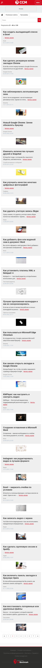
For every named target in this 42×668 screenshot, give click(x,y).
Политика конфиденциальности (13, 653)
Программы (24, 15)
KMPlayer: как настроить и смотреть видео (16, 395)
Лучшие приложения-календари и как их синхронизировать (20, 302)
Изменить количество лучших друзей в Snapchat (18, 152)
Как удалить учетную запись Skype (21, 211)
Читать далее (9, 38)
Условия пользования (24, 650)
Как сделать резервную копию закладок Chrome (18, 61)
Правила (35, 653)
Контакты (28, 653)
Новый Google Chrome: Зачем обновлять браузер (17, 123)
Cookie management (21, 656)
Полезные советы (12, 15)
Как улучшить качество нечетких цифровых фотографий (20, 183)
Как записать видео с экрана (17, 518)
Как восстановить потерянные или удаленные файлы (21, 607)
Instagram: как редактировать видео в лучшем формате (18, 459)
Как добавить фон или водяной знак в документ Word (19, 240)
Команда (13, 650)
